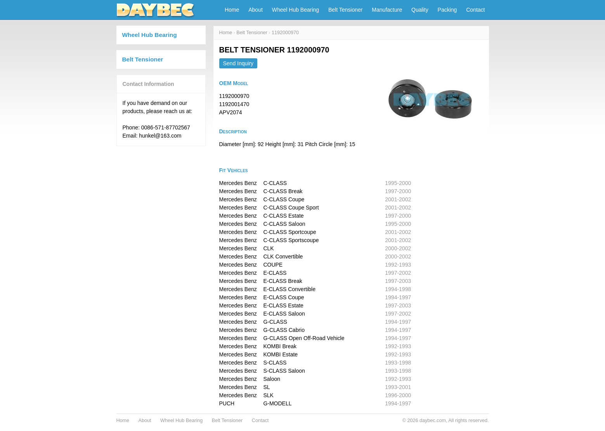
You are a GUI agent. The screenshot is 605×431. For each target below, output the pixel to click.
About (255, 10)
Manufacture (387, 10)
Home (232, 10)
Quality (419, 10)
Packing (447, 10)
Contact (475, 10)
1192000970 (285, 32)
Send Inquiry (238, 63)
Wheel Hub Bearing (295, 10)
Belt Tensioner (345, 10)
